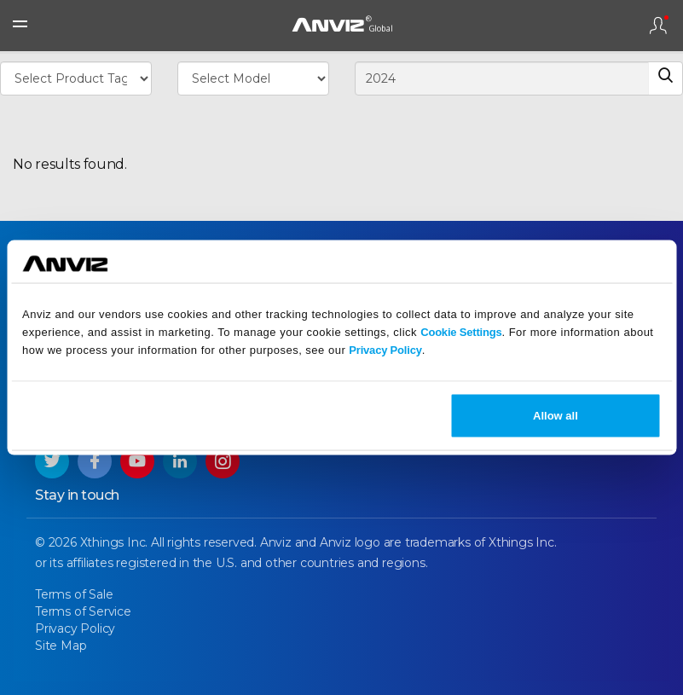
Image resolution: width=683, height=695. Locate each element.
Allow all (555, 415)
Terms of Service (83, 611)
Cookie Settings (460, 331)
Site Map (60, 645)
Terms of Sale (74, 594)
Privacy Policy (385, 349)
